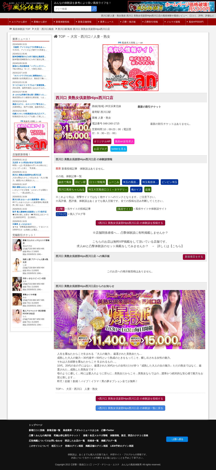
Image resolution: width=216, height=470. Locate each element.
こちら (176, 246)
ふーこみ (114, 182)
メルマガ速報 (172, 22)
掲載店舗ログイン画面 (96, 446)
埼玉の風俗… (131, 182)
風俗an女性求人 (124, 141)
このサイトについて (39, 446)
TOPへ (60, 388)
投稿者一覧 (93, 440)
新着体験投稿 (61, 22)
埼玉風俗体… (150, 182)
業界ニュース (106, 22)
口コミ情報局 (97, 182)
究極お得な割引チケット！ (67, 435)
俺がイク (136, 189)
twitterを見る (118, 148)
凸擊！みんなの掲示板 (40, 435)
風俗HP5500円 (195, 22)
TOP (59, 36)
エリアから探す (18, 22)
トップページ (35, 425)
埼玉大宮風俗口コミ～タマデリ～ (107, 189)
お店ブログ (100, 148)
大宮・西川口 (81, 36)
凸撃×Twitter (107, 430)
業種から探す (39, 22)
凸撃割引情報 (150, 22)
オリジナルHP (102, 141)
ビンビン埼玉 (169, 182)
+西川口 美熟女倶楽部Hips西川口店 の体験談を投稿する (130, 222)
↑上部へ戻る (177, 439)
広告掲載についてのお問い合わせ (45, 440)
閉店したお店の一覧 (75, 440)
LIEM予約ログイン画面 (122, 446)
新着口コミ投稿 (37, 430)
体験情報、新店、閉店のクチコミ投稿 (129, 435)
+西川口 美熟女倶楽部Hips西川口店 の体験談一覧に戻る (130, 408)
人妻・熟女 (101, 36)
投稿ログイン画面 (74, 446)
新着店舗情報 (83, 22)
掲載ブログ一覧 (109, 440)
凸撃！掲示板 (128, 22)
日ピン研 (80, 182)
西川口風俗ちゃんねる (71, 189)
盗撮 (147, 189)
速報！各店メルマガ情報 (95, 435)
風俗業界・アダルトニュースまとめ (81, 430)
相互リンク (57, 446)
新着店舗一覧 (53, 430)
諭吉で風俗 (65, 182)
